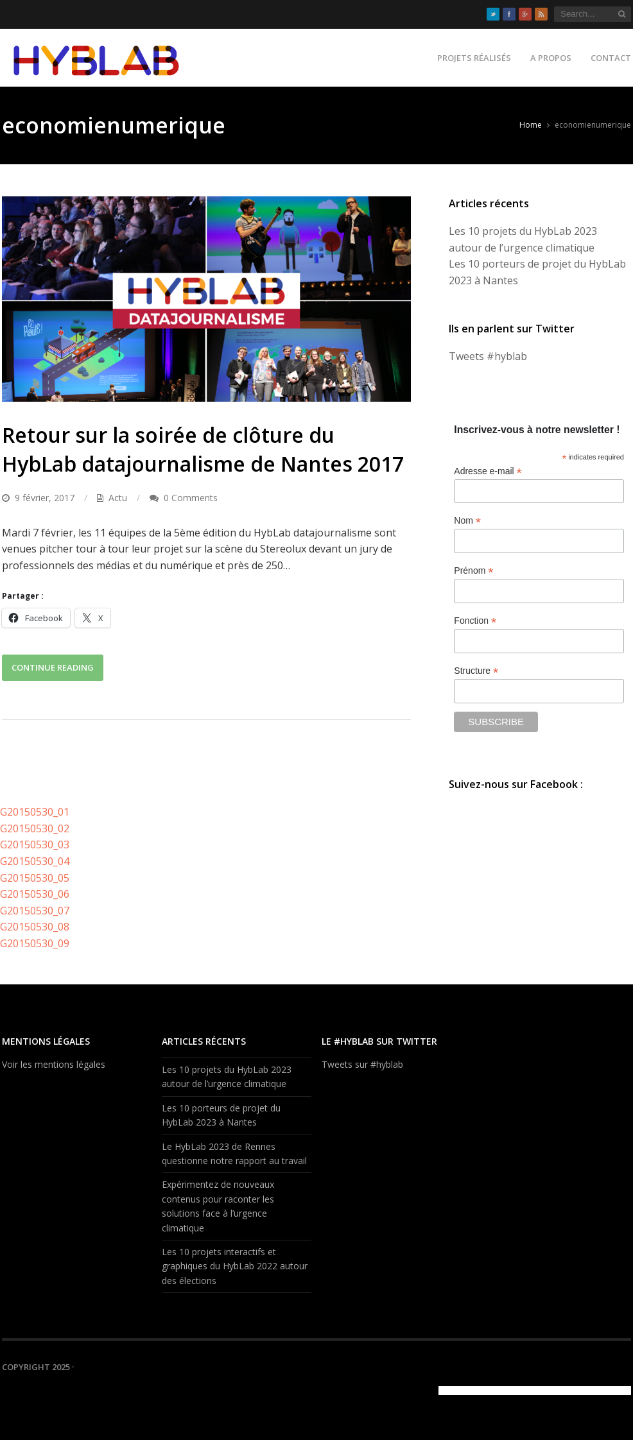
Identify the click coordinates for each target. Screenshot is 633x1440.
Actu (117, 498)
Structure (476, 671)
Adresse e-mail (487, 471)
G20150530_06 (34, 894)
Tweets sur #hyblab (362, 1064)
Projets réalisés (474, 58)
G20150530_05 (34, 878)
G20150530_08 (34, 927)
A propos (550, 58)
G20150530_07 (34, 911)
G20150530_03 (34, 844)
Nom (467, 521)
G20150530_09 (34, 943)
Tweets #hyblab (488, 356)
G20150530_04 (34, 861)
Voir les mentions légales (53, 1064)
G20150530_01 (34, 812)
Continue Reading (53, 667)
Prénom (473, 571)
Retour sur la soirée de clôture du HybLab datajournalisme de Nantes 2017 (203, 449)
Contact (611, 58)
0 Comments (191, 498)
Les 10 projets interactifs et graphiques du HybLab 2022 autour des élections (235, 1266)
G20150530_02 (34, 828)
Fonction (475, 621)
